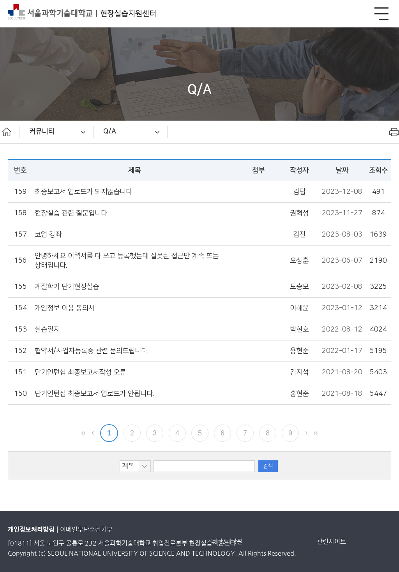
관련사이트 (331, 541)
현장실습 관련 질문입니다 (71, 213)
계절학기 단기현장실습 (67, 286)
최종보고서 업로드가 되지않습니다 (83, 191)
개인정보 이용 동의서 (65, 308)
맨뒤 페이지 (316, 433)
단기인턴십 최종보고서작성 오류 (80, 372)
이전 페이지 (93, 433)
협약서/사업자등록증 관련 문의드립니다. (91, 350)
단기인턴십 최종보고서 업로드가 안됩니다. (94, 393)
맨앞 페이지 (83, 433)
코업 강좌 (48, 234)
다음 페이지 (306, 433)
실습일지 (47, 329)
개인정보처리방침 (31, 529)
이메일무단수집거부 (86, 529)
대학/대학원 (227, 541)
